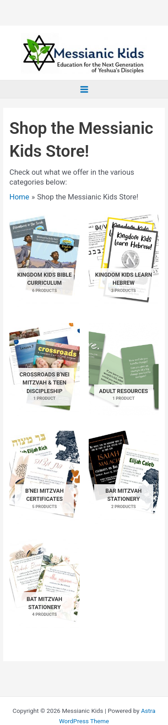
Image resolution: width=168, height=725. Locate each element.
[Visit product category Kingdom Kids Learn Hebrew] (124, 261)
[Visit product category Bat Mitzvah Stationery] (44, 585)
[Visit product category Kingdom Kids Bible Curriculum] (44, 261)
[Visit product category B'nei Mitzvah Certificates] (44, 477)
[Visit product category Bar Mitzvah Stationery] (124, 477)
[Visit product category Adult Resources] (124, 369)
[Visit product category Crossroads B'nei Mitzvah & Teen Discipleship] (44, 369)
